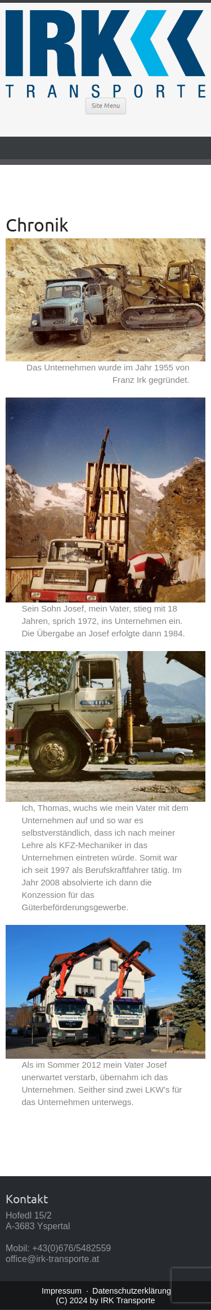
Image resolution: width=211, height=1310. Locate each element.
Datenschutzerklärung (131, 1290)
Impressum (62, 1290)
